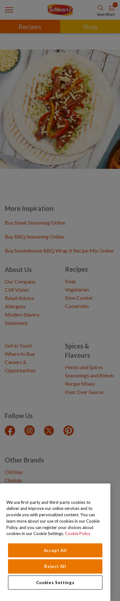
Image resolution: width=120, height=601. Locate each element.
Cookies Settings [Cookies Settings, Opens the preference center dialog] (55, 582)
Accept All (55, 550)
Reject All (55, 566)
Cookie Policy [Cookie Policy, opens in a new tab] (78, 533)
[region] (55, 542)
